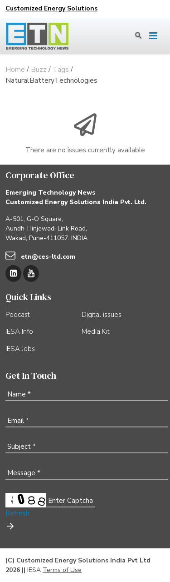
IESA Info (19, 331)
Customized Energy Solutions (51, 8)
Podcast (17, 314)
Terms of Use (62, 570)
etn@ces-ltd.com (48, 256)
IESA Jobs (20, 348)
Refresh (17, 513)
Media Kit (96, 331)
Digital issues (101, 314)
